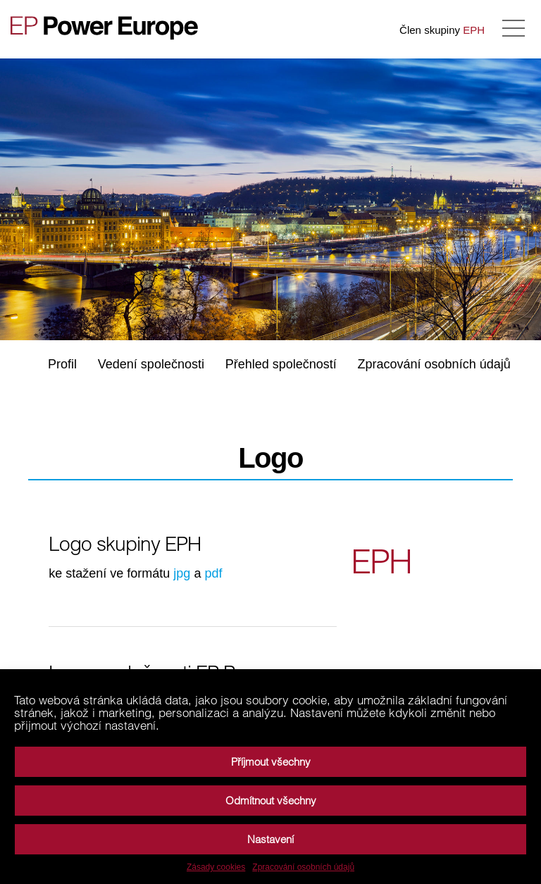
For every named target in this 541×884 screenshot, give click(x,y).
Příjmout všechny (271, 761)
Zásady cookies (216, 867)
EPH (474, 30)
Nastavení (270, 839)
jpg (181, 573)
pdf (213, 573)
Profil (62, 364)
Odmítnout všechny (270, 800)
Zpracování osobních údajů (303, 867)
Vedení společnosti (151, 364)
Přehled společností (281, 364)
